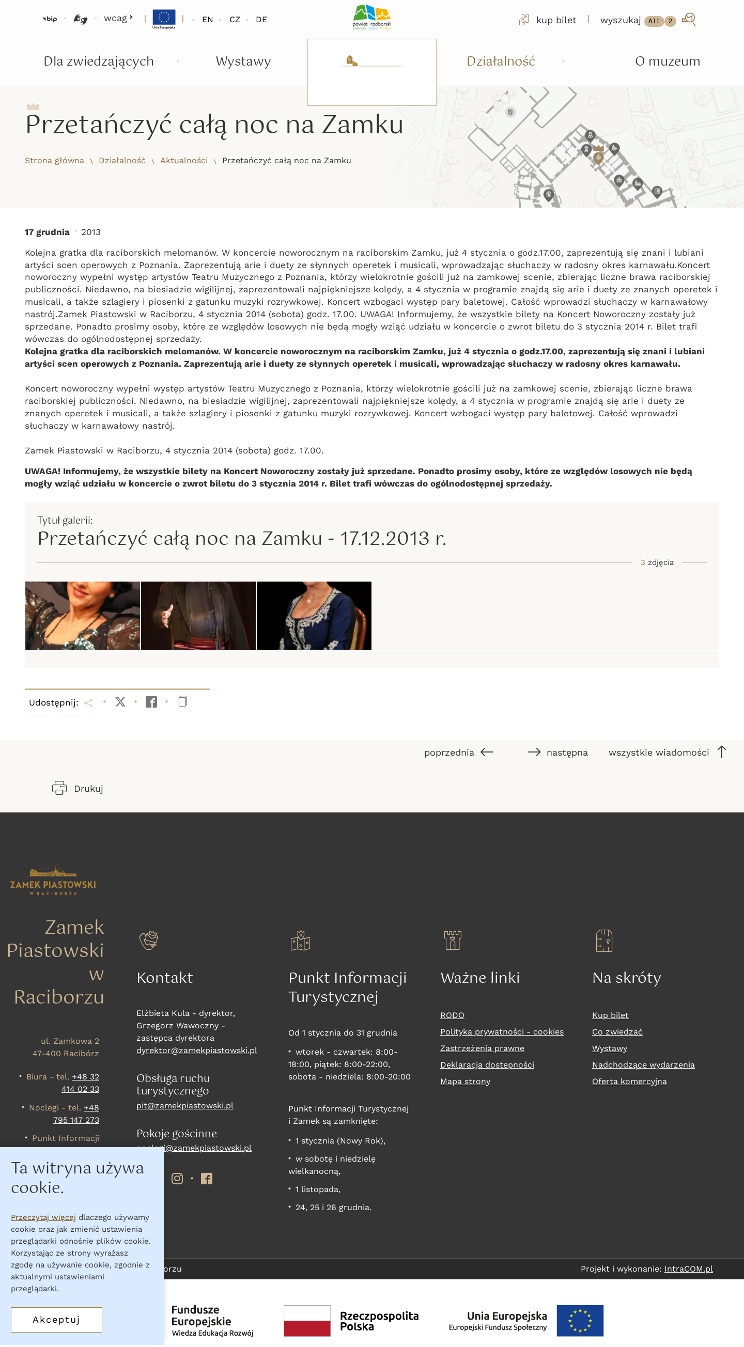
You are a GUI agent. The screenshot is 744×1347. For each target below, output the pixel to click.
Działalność (122, 160)
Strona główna (54, 160)
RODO (452, 1015)
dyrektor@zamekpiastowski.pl (196, 1050)
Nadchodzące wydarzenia (643, 1065)
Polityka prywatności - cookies (502, 1032)
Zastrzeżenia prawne (482, 1048)
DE (261, 19)
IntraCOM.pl (688, 1269)
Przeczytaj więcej (43, 1221)
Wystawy (609, 1048)
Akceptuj (57, 1323)
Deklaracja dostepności (487, 1065)
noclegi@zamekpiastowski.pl (194, 1148)
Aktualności (184, 160)
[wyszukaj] (649, 20)
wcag (118, 17)
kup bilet (547, 19)
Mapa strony (465, 1081)
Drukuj (77, 788)
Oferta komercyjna (629, 1081)
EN (207, 19)
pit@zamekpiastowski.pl (185, 1105)
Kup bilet (610, 1015)
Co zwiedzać (617, 1032)
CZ (234, 19)
